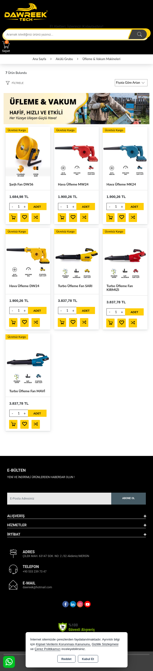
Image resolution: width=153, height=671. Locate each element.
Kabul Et (88, 659)
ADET (37, 206)
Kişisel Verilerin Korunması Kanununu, (63, 644)
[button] (14, 83)
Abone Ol (128, 498)
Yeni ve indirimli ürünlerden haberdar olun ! (40, 477)
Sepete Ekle (13, 217)
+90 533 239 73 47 (35, 571)
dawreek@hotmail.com (37, 587)
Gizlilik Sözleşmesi (105, 644)
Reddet (66, 659)
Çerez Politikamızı (48, 649)
